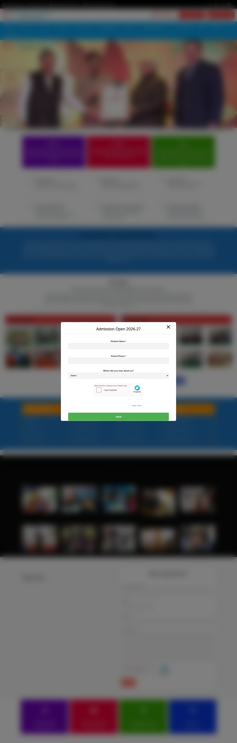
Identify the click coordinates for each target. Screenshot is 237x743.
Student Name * (118, 341)
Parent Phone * (118, 356)
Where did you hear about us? (118, 371)
